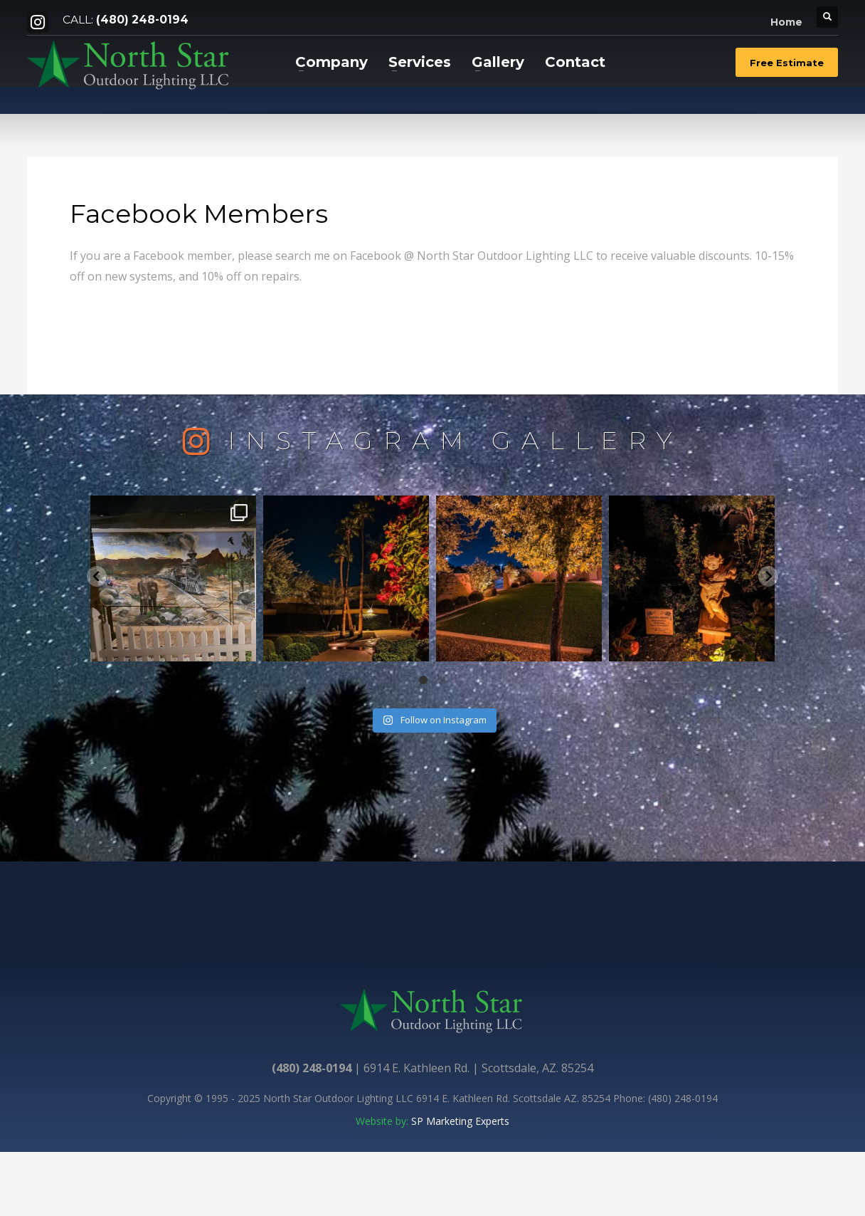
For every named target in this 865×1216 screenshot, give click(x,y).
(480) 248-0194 (142, 19)
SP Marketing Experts (460, 1121)
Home (786, 22)
